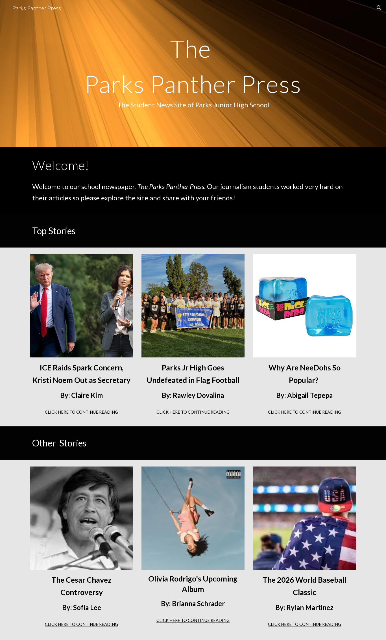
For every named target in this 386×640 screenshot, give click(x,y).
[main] (193, 73)
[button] (379, 8)
